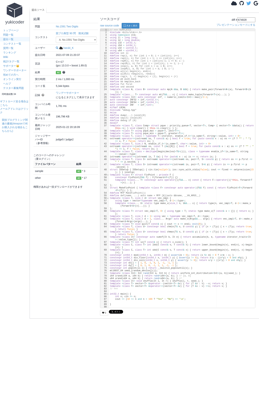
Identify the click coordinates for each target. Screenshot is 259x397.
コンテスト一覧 (12, 43)
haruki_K (66, 47)
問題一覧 (8, 34)
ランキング (9, 52)
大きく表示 (130, 25)
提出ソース (38, 9)
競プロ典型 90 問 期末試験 (72, 33)
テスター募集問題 (13, 88)
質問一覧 (8, 48)
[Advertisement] (16, 188)
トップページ (11, 30)
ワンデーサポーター (14, 70)
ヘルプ (7, 83)
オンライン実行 (12, 79)
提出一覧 (8, 39)
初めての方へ (11, 74)
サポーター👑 (11, 65)
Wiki (5, 56)
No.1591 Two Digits (67, 26)
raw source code (109, 25)
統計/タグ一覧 (11, 61)
